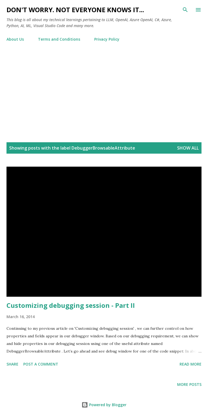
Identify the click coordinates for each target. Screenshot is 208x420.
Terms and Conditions (59, 39)
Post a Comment (40, 364)
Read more (191, 364)
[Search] (185, 10)
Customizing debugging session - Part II (70, 305)
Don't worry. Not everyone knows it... (75, 9)
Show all (188, 148)
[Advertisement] (104, 95)
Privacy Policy (106, 39)
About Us (15, 39)
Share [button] (12, 364)
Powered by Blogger (104, 404)
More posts (189, 384)
